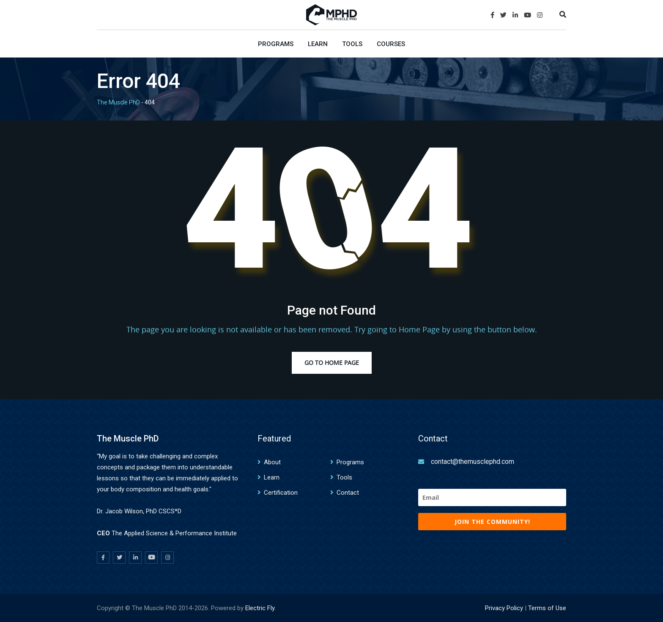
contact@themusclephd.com (472, 462)
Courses (391, 44)
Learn (318, 44)
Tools (352, 44)
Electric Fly (259, 608)
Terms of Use (547, 608)
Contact (348, 492)
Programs (275, 44)
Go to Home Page (331, 363)
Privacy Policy (504, 608)
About (272, 462)
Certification (281, 492)
